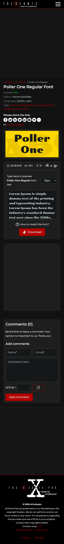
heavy (19, 109)
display (30, 105)
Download (32, 232)
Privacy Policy (41, 530)
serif (25, 109)
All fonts (26, 537)
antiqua (14, 105)
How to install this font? (32, 224)
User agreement (23, 530)
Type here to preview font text (21, 180)
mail (39, 526)
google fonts (47, 105)
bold (22, 105)
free (37, 105)
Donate (39, 537)
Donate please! (15, 124)
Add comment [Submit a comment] (19, 397)
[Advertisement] (32, 42)
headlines (9, 109)
